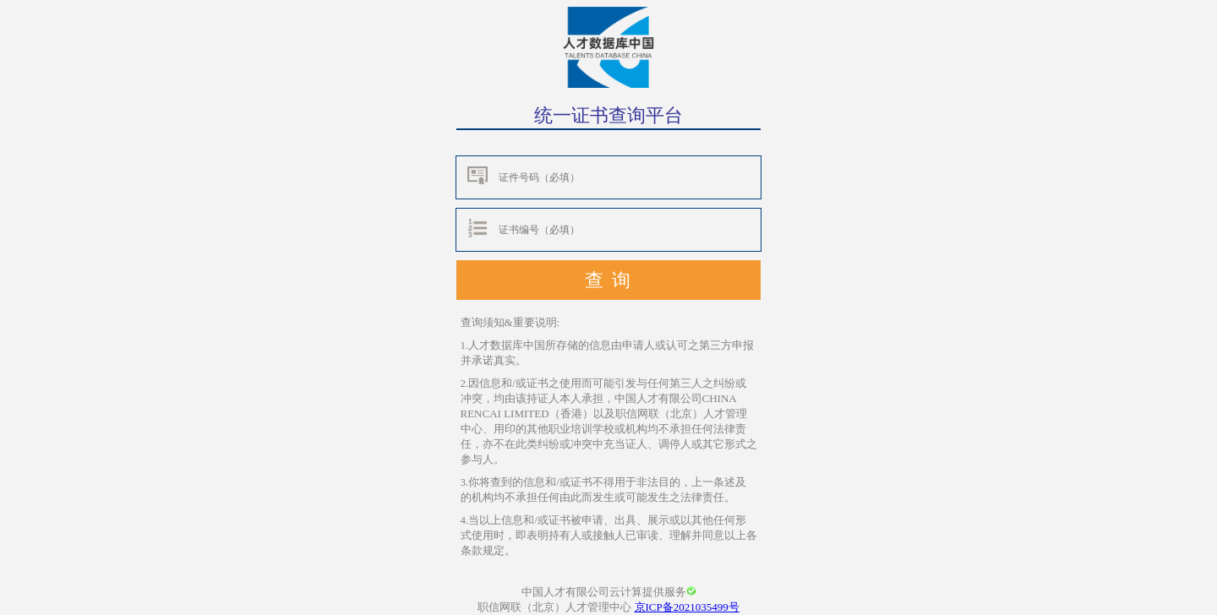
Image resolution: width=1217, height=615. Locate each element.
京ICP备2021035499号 (687, 607)
